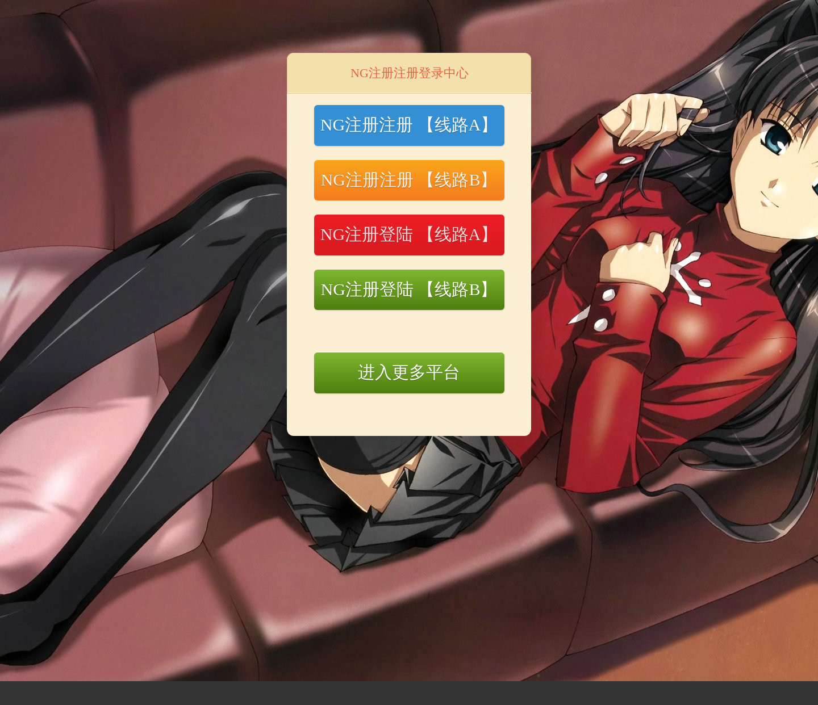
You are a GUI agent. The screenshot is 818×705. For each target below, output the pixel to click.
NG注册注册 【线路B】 (409, 179)
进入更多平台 (409, 372)
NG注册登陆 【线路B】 (409, 289)
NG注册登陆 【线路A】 (409, 234)
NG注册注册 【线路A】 (409, 124)
